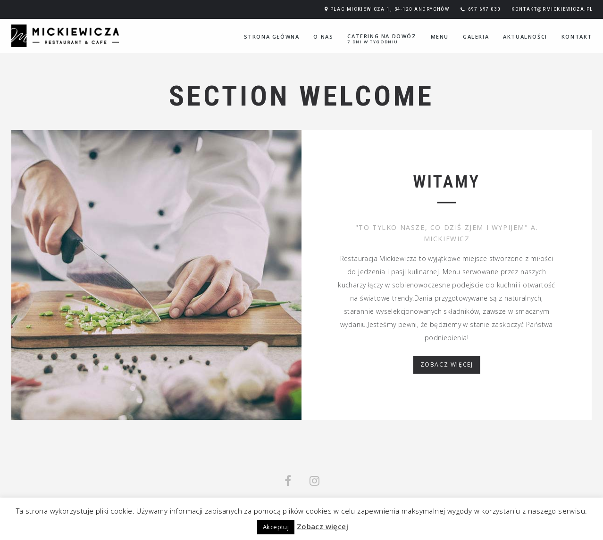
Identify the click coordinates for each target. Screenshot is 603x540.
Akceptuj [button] (276, 527)
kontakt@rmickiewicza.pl (552, 9)
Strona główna (272, 36)
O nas (323, 36)
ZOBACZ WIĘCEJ (446, 365)
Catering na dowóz (381, 39)
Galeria (476, 36)
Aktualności (525, 36)
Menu (440, 36)
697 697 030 (484, 9)
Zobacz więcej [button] (322, 526)
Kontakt (576, 36)
